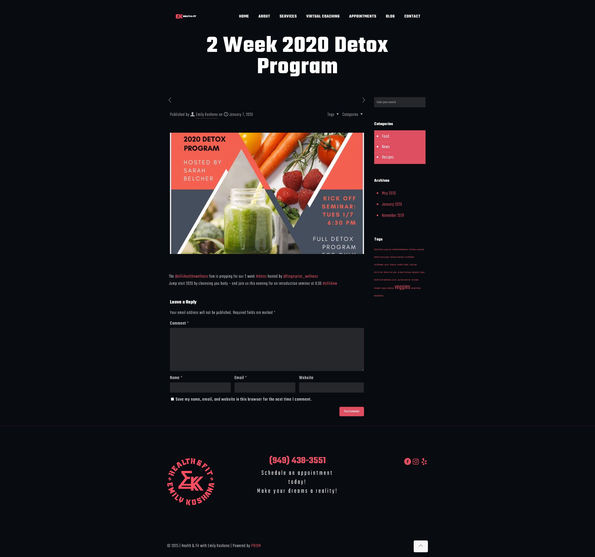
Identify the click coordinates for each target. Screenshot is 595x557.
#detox (261, 276)
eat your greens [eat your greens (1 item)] (397, 272)
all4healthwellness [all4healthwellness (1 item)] (400, 249)
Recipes (388, 157)
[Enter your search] (400, 102)
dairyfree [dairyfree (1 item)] (378, 272)
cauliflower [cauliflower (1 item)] (410, 257)
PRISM (256, 546)
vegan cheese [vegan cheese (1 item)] (388, 288)
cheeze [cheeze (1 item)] (393, 265)
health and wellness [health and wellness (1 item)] (382, 280)
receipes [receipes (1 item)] (415, 280)
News (386, 147)
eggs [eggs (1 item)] (422, 272)
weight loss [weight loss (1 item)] (416, 288)
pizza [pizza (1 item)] (394, 280)
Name (176, 378)
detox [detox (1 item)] (386, 272)
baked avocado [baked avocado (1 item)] (397, 257)
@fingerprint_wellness (300, 276)
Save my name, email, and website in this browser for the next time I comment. (244, 399)
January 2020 (392, 204)
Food (385, 136)
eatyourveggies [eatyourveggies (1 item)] (412, 272)
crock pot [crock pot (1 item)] (413, 265)
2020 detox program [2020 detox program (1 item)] (382, 249)
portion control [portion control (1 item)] (404, 280)
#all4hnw (330, 283)
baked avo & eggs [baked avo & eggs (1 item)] (382, 257)
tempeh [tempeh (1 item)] (377, 288)
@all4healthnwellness (191, 276)
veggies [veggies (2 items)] (402, 287)
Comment (179, 323)
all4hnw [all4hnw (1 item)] (412, 249)
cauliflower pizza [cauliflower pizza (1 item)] (381, 265)
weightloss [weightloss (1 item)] (378, 296)
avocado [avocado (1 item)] (420, 249)
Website (306, 378)
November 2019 (393, 215)
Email (241, 378)
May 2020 (389, 193)
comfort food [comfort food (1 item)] (402, 265)
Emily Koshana (207, 114)
